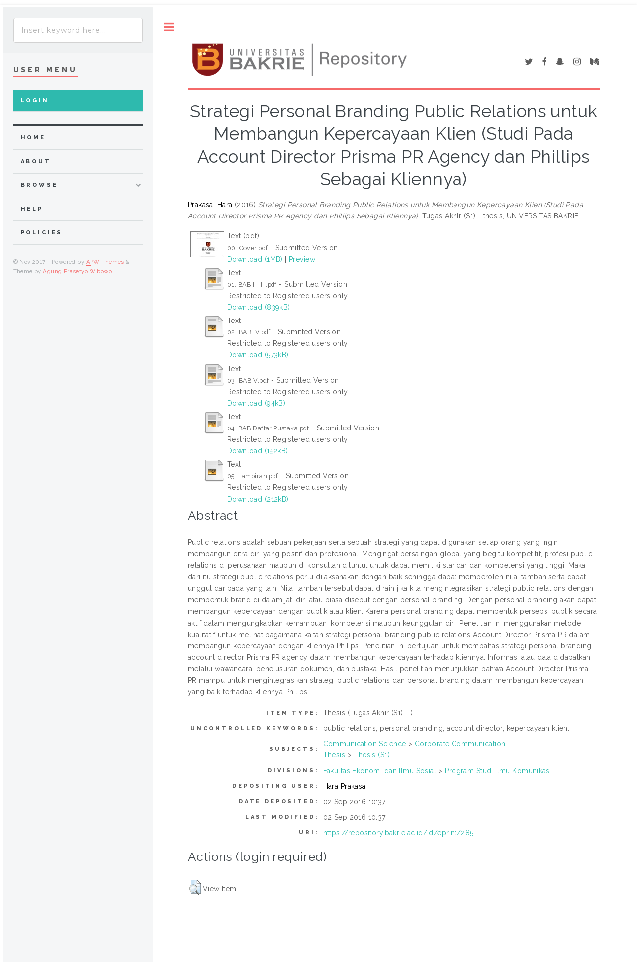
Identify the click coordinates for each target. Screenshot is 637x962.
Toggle (168, 27)
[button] (195, 887)
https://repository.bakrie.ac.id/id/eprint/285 (398, 833)
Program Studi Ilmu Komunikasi (498, 771)
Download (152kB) (257, 451)
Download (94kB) (256, 403)
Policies (42, 232)
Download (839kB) (258, 307)
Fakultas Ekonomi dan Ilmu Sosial (379, 771)
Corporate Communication (460, 744)
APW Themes (105, 261)
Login (35, 100)
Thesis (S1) (372, 755)
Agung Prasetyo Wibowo (77, 271)
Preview (302, 259)
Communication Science (364, 744)
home (33, 137)
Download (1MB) (255, 259)
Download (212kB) (258, 499)
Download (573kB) (258, 355)
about (36, 161)
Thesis (334, 755)
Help (32, 209)
